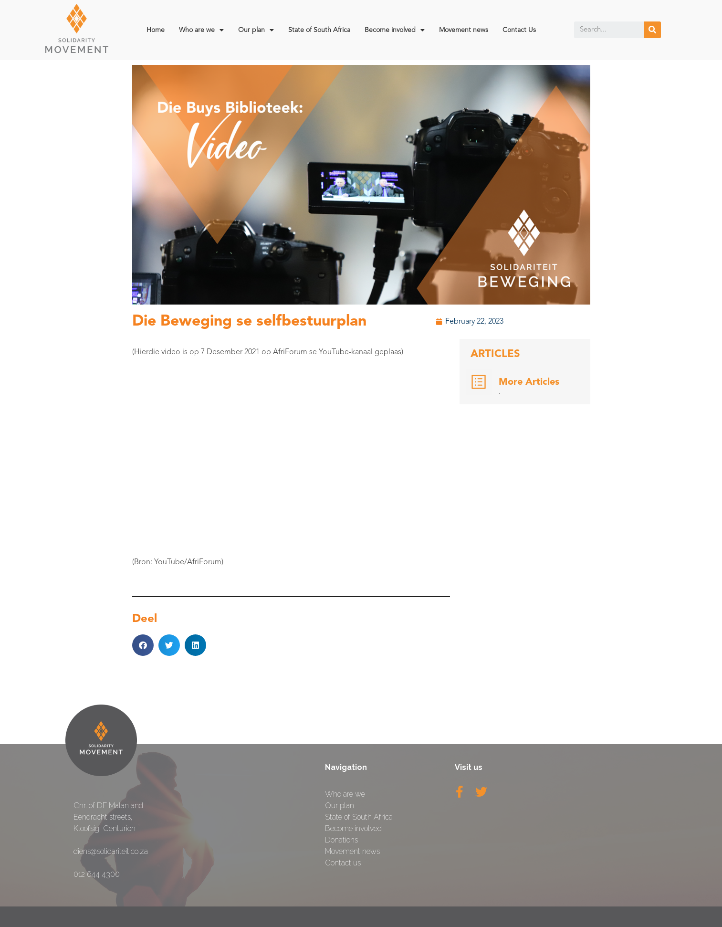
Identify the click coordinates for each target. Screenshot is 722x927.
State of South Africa (319, 30)
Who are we (201, 30)
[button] (143, 645)
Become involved (395, 30)
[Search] (652, 29)
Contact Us (519, 30)
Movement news (463, 30)
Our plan (256, 30)
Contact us (343, 862)
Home (155, 30)
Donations (341, 839)
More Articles (529, 382)
